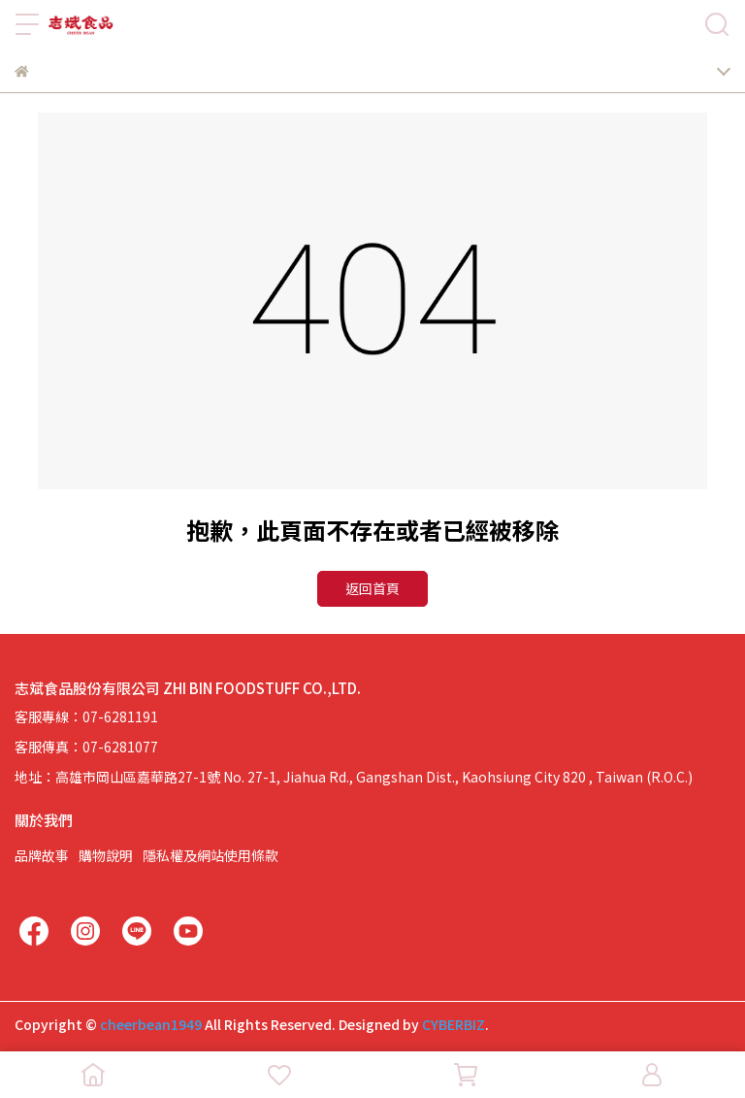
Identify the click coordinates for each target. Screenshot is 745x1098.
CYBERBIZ (453, 1024)
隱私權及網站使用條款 (210, 855)
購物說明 (106, 855)
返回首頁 (372, 588)
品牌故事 (42, 855)
